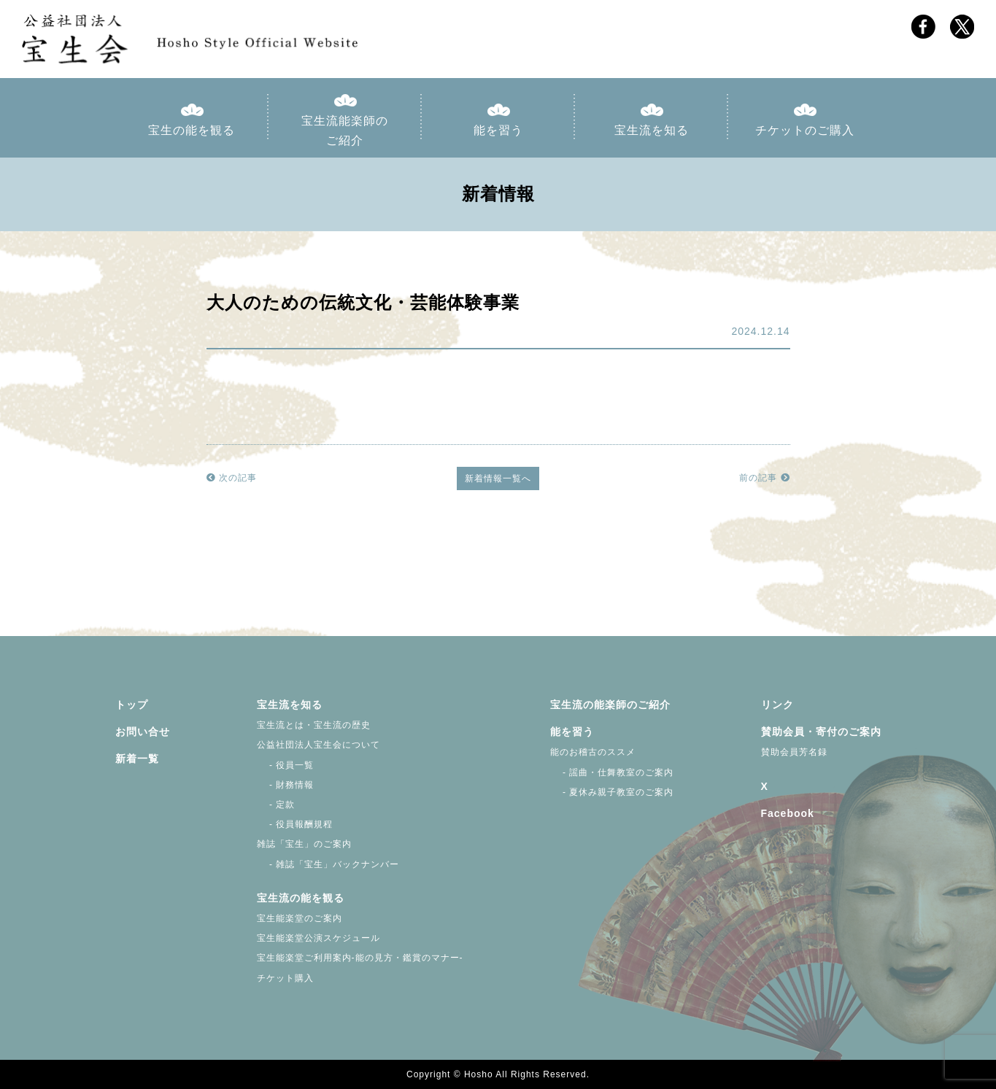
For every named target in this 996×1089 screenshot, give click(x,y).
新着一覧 (137, 758)
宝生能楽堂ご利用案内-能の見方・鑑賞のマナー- (360, 958)
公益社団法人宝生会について (318, 745)
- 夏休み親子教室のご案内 (612, 792)
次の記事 (231, 478)
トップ (131, 704)
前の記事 (764, 478)
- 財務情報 (285, 785)
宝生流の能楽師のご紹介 (610, 704)
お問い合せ (142, 731)
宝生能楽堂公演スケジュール (318, 938)
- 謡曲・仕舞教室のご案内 (612, 772)
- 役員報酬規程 (295, 824)
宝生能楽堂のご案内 (299, 918)
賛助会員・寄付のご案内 (821, 731)
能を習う (498, 130)
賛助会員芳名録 (794, 752)
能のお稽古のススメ (593, 752)
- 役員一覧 (285, 765)
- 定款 (276, 804)
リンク (777, 704)
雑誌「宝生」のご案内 (304, 844)
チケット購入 (285, 978)
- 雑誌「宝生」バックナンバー (328, 864)
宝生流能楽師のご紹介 (344, 131)
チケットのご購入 (804, 130)
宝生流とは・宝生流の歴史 (314, 725)
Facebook (787, 813)
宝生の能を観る (191, 130)
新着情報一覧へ (498, 478)
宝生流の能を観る (300, 898)
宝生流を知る (651, 130)
